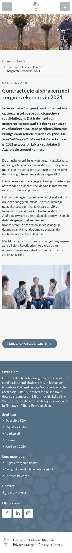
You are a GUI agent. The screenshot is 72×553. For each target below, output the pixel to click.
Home (6, 61)
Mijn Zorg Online (16, 427)
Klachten (48, 540)
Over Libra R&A (15, 420)
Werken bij (12, 433)
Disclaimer (20, 540)
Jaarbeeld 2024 (15, 446)
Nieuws (21, 61)
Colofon (34, 540)
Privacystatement (24, 544)
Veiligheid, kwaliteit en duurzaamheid (30, 469)
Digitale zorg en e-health (21, 463)
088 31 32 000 (17, 493)
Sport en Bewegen (17, 476)
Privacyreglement (50, 544)
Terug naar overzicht (30, 344)
